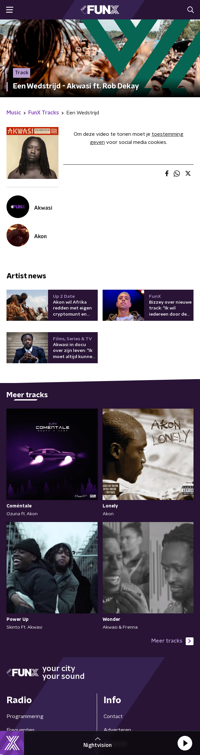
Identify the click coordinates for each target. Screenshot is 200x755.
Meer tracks (172, 641)
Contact (113, 716)
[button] (184, 743)
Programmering (25, 716)
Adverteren (117, 730)
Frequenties (20, 730)
